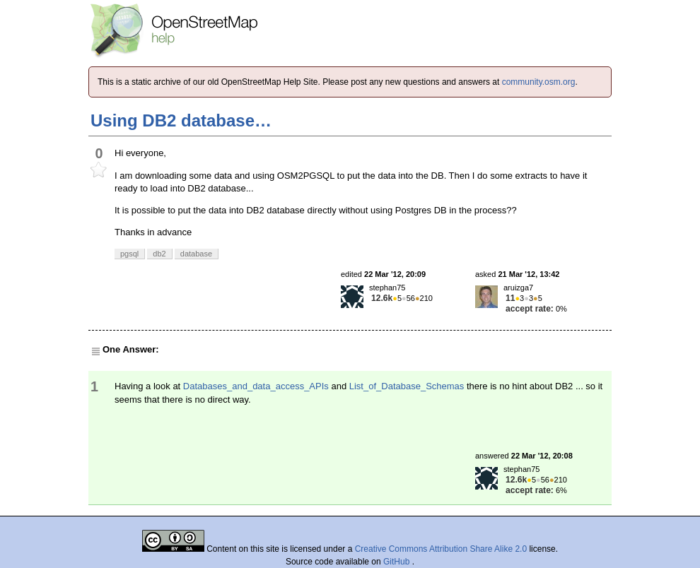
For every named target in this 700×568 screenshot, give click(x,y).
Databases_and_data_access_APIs (256, 386)
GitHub (397, 562)
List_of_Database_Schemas (407, 386)
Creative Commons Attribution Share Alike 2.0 (441, 549)
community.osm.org (539, 82)
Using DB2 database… (181, 120)
